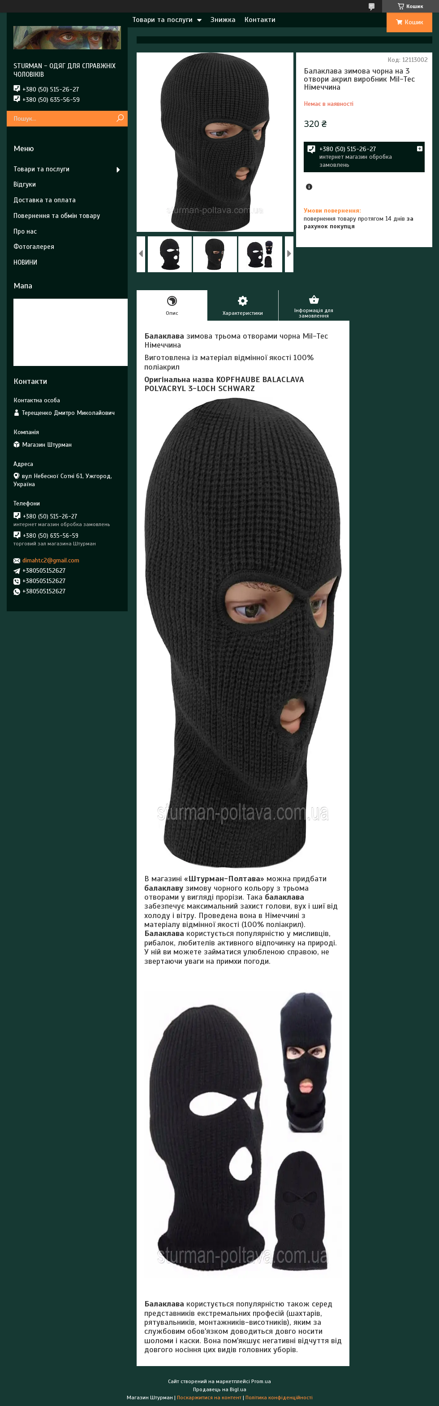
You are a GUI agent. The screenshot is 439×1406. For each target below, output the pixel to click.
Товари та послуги (162, 19)
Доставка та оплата (44, 200)
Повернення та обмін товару (56, 216)
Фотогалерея (33, 247)
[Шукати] (120, 118)
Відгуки (24, 184)
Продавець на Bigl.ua (219, 1389)
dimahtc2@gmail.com (50, 560)
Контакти (260, 19)
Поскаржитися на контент (209, 1397)
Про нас (25, 231)
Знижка (223, 19)
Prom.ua (261, 1381)
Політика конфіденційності (279, 1397)
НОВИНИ (25, 262)
